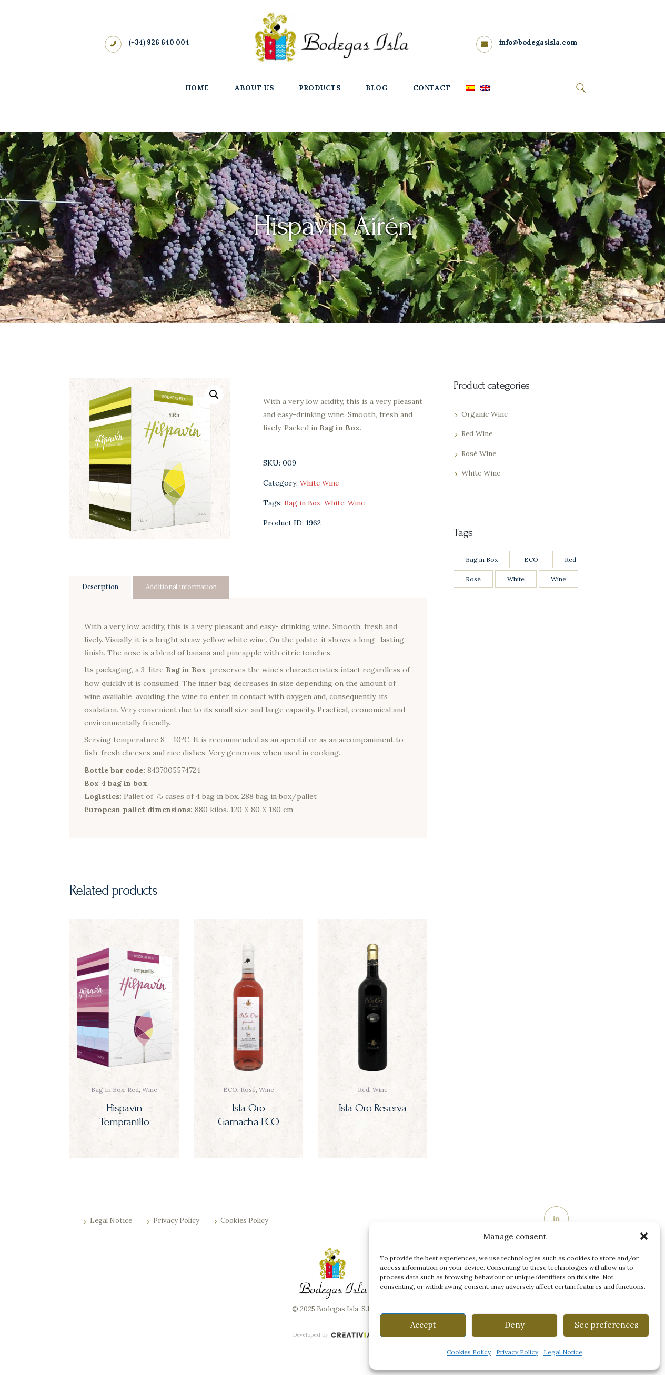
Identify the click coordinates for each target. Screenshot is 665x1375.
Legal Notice (562, 1352)
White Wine (320, 483)
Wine (359, 503)
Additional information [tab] (185, 587)
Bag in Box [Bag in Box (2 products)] (482, 559)
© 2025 (303, 1312)
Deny (515, 1325)
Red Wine (478, 433)
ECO (230, 1091)
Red (133, 1091)
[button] (644, 1236)
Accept (423, 1325)
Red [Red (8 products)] (570, 559)
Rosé (248, 1091)
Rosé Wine (480, 453)
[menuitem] (470, 89)
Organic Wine (485, 414)
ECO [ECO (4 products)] (531, 559)
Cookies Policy (469, 1352)
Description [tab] (101, 587)
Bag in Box (302, 503)
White (335, 503)
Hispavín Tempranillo (124, 1115)
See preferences (606, 1325)
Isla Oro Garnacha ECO (248, 1115)
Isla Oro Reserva (372, 1109)
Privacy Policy (517, 1352)
